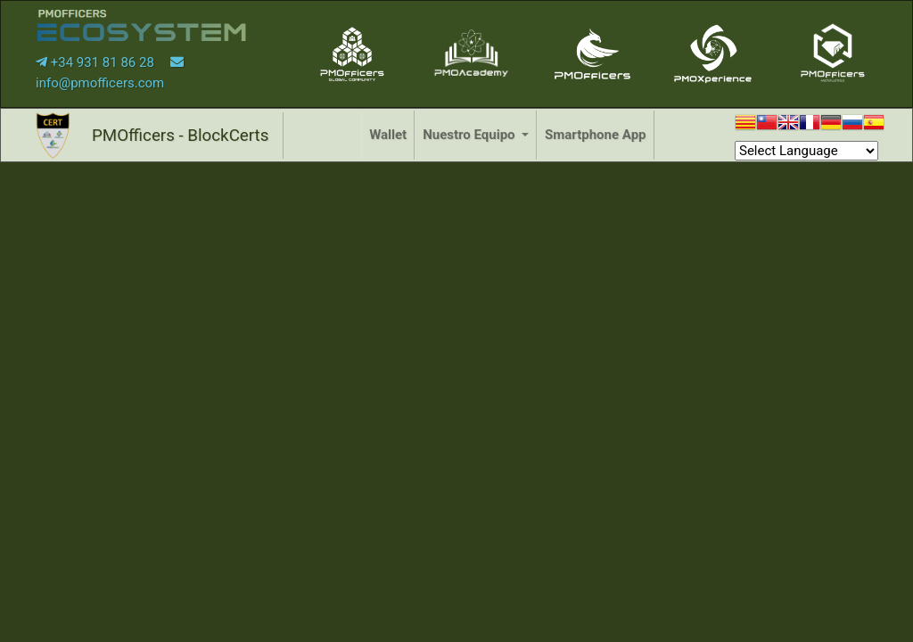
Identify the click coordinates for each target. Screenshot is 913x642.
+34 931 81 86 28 (97, 62)
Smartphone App (595, 135)
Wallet (388, 135)
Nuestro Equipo (470, 135)
